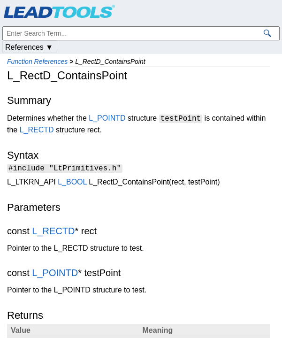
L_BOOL (72, 183)
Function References (37, 61)
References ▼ (29, 47)
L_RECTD (37, 130)
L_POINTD (107, 119)
